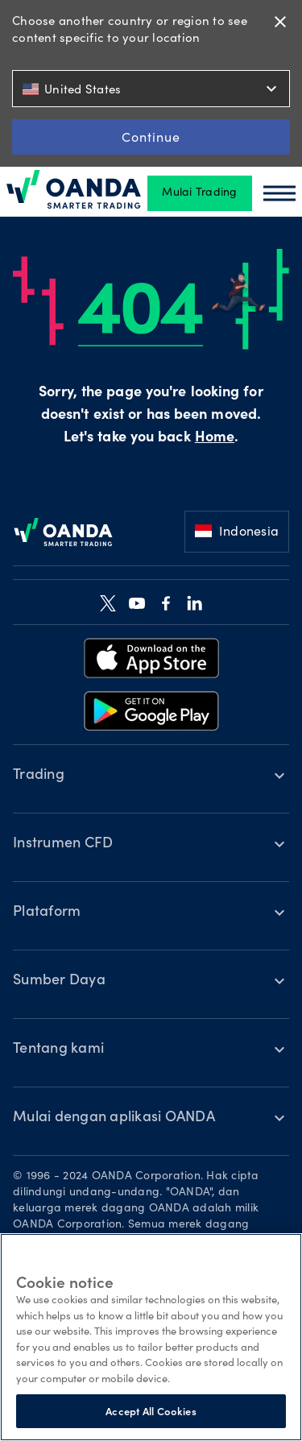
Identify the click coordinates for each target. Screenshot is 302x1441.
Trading (38, 775)
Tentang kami (58, 1049)
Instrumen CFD (63, 844)
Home (214, 438)
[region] (151, 1337)
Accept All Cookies (150, 1411)
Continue (151, 136)
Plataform (47, 912)
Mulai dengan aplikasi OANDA (114, 1118)
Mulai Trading (199, 193)
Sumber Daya (59, 981)
